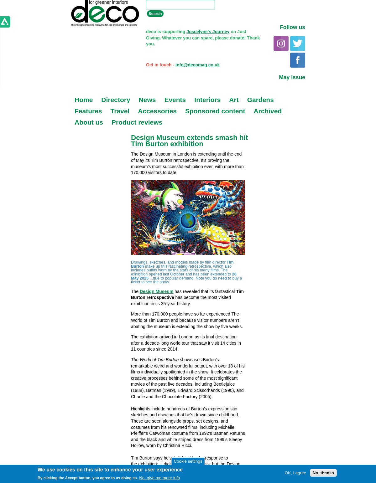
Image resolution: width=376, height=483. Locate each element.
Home (84, 99)
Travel (120, 111)
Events (175, 99)
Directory (115, 99)
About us (89, 122)
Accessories (157, 111)
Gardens (260, 99)
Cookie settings (188, 461)
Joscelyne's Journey (207, 31)
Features (88, 111)
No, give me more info (159, 477)
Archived (267, 111)
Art (233, 99)
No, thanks (323, 472)
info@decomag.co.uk (197, 64)
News (147, 99)
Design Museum (156, 291)
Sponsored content (215, 111)
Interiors (207, 99)
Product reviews (137, 122)
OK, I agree (295, 472)
